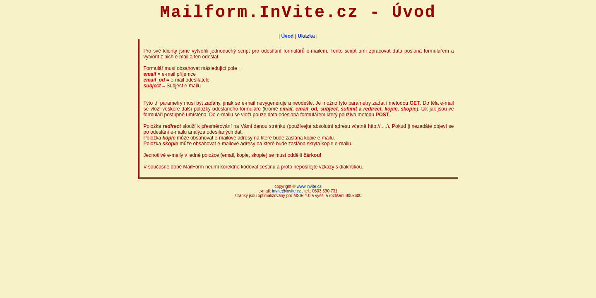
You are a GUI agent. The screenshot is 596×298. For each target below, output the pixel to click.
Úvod (287, 36)
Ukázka (306, 36)
